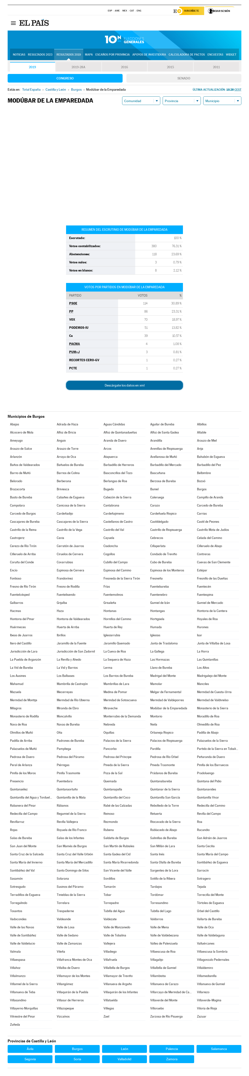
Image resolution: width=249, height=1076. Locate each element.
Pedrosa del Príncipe (117, 757)
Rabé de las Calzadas (118, 806)
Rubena (109, 830)
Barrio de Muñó (20, 473)
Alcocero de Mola (21, 433)
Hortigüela (157, 620)
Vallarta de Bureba (209, 920)
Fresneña (156, 579)
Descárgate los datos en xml (125, 386)
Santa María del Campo (212, 855)
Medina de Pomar (115, 693)
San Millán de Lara (162, 847)
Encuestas (215, 55)
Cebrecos (156, 538)
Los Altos (203, 668)
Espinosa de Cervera (70, 571)
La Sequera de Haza (117, 660)
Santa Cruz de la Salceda (27, 855)
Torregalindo (18, 903)
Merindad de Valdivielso (212, 701)
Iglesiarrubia (112, 636)
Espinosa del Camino (117, 571)
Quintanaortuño (67, 790)
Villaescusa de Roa (163, 952)
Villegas (109, 1009)
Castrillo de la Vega (69, 530)
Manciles (203, 684)
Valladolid (124, 1060)
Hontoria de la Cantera (212, 611)
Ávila (30, 1049)
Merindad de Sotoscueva (120, 701)
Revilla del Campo (209, 814)
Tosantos (16, 912)
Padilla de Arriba (21, 741)
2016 (124, 68)
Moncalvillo (64, 717)
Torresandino (159, 903)
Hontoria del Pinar (22, 620)
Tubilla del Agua (114, 912)
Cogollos (109, 555)
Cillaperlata (158, 546)
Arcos (107, 449)
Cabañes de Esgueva (70, 498)
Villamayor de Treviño (118, 976)
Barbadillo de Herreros (119, 465)
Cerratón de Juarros (70, 546)
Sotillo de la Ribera (162, 879)
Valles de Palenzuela (164, 944)
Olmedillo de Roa (208, 725)
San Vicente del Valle (118, 871)
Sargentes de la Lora (164, 871)
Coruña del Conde (22, 563)
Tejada (201, 887)
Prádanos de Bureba (164, 774)
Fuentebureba (159, 587)
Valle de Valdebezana (164, 936)
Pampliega (64, 749)
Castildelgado (159, 522)
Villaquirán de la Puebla (72, 993)
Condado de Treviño (163, 555)
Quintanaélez (19, 790)
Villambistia (158, 976)
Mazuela (15, 693)
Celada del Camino (209, 538)
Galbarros (16, 603)
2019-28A (78, 68)
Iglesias (155, 636)
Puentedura (65, 782)
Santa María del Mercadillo (75, 863)
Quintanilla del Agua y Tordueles (31, 798)
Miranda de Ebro (68, 709)
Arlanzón (16, 457)
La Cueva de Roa (115, 652)
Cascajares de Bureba (25, 522)
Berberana (64, 482)
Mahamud (16, 684)
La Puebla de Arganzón (25, 660)
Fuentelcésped (20, 595)
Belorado (16, 482)
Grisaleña (110, 603)
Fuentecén (204, 587)
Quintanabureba (161, 782)
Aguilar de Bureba (162, 425)
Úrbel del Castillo (208, 912)
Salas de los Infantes (70, 839)
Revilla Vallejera (67, 822)
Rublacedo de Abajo (163, 830)
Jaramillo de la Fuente (71, 644)
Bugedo (109, 490)
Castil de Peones (208, 522)
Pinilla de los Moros (23, 774)
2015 (170, 68)
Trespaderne (65, 912)
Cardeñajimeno (114, 514)
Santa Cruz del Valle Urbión (75, 855)
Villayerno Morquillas (24, 1009)
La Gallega (157, 652)
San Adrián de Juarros (212, 839)
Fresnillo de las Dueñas (212, 579)
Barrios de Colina (68, 473)
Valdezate (110, 920)
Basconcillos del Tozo (118, 473)
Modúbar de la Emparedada (168, 709)
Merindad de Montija (23, 701)
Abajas (14, 425)
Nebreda (109, 725)
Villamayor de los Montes (73, 976)
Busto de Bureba (21, 498)
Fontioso (15, 579)
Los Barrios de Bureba (118, 676)
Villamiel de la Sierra (24, 985)
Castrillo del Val (114, 530)
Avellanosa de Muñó (163, 457)
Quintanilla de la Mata (71, 798)
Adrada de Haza (67, 425)
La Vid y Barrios (67, 668)
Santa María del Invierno (26, 863)
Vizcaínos (63, 1017)
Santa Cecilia (206, 847)
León (124, 1049)
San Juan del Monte (23, 847)
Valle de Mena (159, 928)
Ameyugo (16, 441)
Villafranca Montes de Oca (74, 960)
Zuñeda (15, 1025)
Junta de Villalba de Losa (213, 644)
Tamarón (110, 887)
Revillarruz (17, 822)
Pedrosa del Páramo (70, 757)
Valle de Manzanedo (117, 928)
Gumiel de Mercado (210, 603)
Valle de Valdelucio (22, 944)
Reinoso (109, 814)
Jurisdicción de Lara (23, 652)
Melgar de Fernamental (165, 693)
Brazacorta (17, 490)
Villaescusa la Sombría (212, 952)
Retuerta (156, 814)
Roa (199, 822)
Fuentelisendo (66, 595)
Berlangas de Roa (115, 482)
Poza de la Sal (113, 774)
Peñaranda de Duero (211, 757)
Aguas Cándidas (114, 425)
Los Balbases (65, 676)
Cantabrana (111, 506)
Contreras (203, 555)
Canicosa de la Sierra (71, 506)
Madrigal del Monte (163, 676)
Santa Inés (157, 855)
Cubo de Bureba (161, 563)
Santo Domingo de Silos (73, 871)
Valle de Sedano (67, 936)
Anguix (61, 441)
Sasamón (16, 879)
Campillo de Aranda (210, 498)
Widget (231, 55)
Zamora (171, 1060)
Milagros (15, 709)
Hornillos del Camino (117, 620)
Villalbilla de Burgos (117, 968)
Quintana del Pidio (209, 782)
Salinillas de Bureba (163, 839)
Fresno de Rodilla (68, 587)
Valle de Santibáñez (23, 936)
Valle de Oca (205, 928)
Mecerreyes (65, 693)
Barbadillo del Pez (209, 465)
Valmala (15, 952)
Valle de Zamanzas (69, 944)
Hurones (202, 628)
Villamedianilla (207, 976)
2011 (216, 68)
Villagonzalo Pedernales (213, 960)
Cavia (60, 538)
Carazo (155, 506)
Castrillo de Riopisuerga (166, 530)
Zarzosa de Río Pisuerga (166, 1017)
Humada (156, 628)
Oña (59, 733)
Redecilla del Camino (211, 806)
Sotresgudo (18, 887)
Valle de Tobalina (115, 936)
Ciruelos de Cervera (70, 555)
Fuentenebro (158, 595)
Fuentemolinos (113, 595)
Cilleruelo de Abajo (209, 546)
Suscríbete (192, 11)
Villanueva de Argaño (118, 985)
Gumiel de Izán (160, 603)
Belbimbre (204, 473)
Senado (183, 79)
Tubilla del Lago (160, 912)
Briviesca (63, 490)
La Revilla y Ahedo (69, 660)
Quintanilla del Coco (117, 798)
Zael (106, 1017)
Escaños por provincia (112, 55)
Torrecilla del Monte (210, 895)
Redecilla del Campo (23, 814)
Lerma (108, 668)
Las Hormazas (160, 660)
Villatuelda (111, 1001)
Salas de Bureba (21, 839)
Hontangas (157, 611)
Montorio (156, 717)
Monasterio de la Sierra (212, 709)
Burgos (202, 490)
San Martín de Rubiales (119, 847)
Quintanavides (206, 790)
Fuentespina (205, 595)
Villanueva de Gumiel (211, 985)
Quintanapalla (113, 790)
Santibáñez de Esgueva (212, 863)
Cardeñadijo (65, 514)
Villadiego (110, 952)
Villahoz (15, 968)
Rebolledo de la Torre (164, 806)
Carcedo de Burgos (23, 514)
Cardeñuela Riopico (163, 514)
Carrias (202, 514)
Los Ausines (18, 676)
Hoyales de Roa (207, 620)
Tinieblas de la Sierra (71, 895)
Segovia (30, 1060)
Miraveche (111, 709)
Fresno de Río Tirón (23, 587)
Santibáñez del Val (22, 871)
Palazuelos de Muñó (23, 749)
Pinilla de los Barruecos (212, 766)
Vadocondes (18, 920)
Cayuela (109, 538)
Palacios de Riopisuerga (166, 741)
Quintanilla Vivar (208, 798)
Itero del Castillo (20, 644)
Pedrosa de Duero (22, 757)
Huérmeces (18, 628)
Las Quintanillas (207, 660)
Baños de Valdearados (25, 465)
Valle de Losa (65, 928)
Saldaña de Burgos (116, 839)
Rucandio (203, 830)
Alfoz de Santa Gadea (164, 433)
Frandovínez (65, 579)
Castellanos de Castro (118, 522)
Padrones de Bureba (70, 741)
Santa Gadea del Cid (117, 855)
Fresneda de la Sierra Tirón (122, 579)
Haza (60, 611)
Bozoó (201, 482)
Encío (13, 571)
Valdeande (64, 920)
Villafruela (110, 960)
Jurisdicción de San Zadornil (76, 652)
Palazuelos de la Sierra (212, 741)
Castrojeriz (17, 538)
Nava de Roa (18, 725)
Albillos (202, 425)
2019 (32, 68)
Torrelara (63, 903)
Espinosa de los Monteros (167, 571)
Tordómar (157, 895)
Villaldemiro (205, 968)
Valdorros (156, 920)
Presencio (17, 782)
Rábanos (62, 806)
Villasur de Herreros (70, 1001)
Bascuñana (157, 473)
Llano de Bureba (161, 668)
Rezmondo (111, 822)
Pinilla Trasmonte (68, 774)
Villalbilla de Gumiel (163, 968)
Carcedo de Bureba (210, 506)
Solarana (63, 879)
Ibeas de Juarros (21, 636)
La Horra (203, 652)
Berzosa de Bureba (163, 482)
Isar (199, 636)
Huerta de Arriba (68, 628)
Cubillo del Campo (116, 563)
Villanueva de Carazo (164, 985)
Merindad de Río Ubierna (73, 701)
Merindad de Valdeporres (167, 701)
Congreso (65, 79)
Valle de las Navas (22, 928)
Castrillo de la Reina (23, 530)
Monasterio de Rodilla (24, 717)
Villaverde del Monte (163, 1001)
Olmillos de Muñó (21, 733)
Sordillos (109, 879)
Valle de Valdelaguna (211, 936)
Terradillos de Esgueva (25, 895)
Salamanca (219, 1049)
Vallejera (109, 944)
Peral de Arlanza (21, 766)
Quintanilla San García (165, 798)
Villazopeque (65, 1009)
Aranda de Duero (115, 441)
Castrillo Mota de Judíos (213, 530)
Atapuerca (111, 457)
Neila (153, 725)
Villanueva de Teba (22, 993)
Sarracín (203, 871)
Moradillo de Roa (208, 717)
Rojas (13, 830)
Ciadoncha (111, 546)
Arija (200, 449)
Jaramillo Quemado (117, 644)
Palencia (172, 1049)
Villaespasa (17, 960)
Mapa (89, 55)
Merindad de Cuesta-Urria (214, 693)
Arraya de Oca (66, 457)
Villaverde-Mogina (209, 1001)
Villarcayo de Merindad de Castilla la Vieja (171, 993)
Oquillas (109, 733)
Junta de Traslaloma (164, 644)
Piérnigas (63, 766)
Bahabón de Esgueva (211, 457)
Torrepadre (111, 903)
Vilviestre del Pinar (22, 1017)
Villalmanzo (18, 976)
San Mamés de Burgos (72, 847)
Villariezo (203, 993)
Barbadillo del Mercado (165, 465)
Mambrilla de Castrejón (72, 684)
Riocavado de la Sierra (165, 822)
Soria (77, 1060)
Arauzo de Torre (67, 449)
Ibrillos (61, 636)
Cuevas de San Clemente (213, 563)
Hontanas (110, 611)
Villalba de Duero (68, 968)
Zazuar (201, 1017)
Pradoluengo (205, 774)
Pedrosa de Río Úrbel (164, 757)
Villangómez (65, 985)
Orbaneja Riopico (161, 733)
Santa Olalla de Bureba (165, 863)
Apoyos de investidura (149, 55)
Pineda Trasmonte (162, 766)
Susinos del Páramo (70, 887)
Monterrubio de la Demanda (122, 717)
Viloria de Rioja (207, 1009)
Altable (201, 433)
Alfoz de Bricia (66, 433)
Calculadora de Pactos (187, 55)
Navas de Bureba (68, 725)
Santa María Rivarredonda (121, 863)
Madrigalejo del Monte (212, 676)
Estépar (202, 571)
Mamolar (156, 684)
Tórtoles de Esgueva (210, 903)
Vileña (61, 952)
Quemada (110, 782)
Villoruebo (157, 1009)
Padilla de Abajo (207, 733)
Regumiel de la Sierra (71, 814)
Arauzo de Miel (207, 441)
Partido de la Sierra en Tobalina (218, 749)
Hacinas (15, 611)
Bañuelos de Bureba (70, 465)
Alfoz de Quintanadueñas (120, 433)
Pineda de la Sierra (116, 766)
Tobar (107, 895)
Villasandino (18, 1001)
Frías (107, 587)
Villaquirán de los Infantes (121, 993)
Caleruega (157, 498)
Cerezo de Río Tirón (23, 546)
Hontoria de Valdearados (73, 620)
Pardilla (155, 749)
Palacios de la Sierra (117, 741)
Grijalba (62, 603)
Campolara (17, 506)
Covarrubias (65, 563)
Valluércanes (205, 944)
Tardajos (156, 887)
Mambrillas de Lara (116, 684)
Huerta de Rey (113, 628)
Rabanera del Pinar (23, 806)
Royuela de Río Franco (72, 830)
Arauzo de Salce (21, 449)
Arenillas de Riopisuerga (166, 449)
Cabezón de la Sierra (117, 498)
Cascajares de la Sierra (72, 522)
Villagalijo (156, 960)
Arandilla (156, 441)
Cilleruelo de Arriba (23, 555)
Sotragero (204, 879)
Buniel (154, 490)
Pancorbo (110, 749)
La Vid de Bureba (21, 668)
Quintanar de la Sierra (165, 790)
